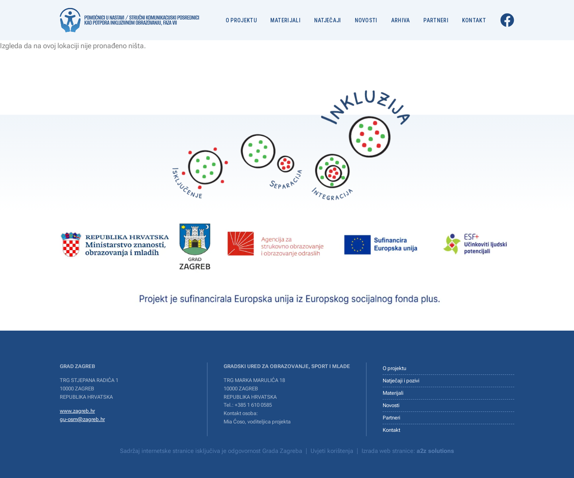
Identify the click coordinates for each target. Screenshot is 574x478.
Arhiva (400, 20)
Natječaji (327, 20)
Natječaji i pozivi (401, 381)
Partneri (435, 20)
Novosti (366, 20)
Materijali (285, 20)
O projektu (241, 20)
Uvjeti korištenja (332, 450)
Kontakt (474, 20)
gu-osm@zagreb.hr (82, 419)
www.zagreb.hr (77, 411)
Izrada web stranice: (408, 450)
